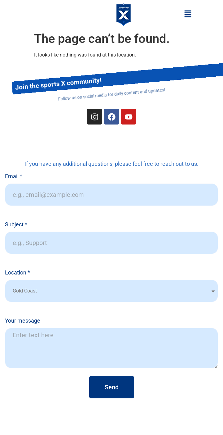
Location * (17, 273)
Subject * (16, 225)
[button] (187, 14)
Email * (13, 176)
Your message (22, 321)
